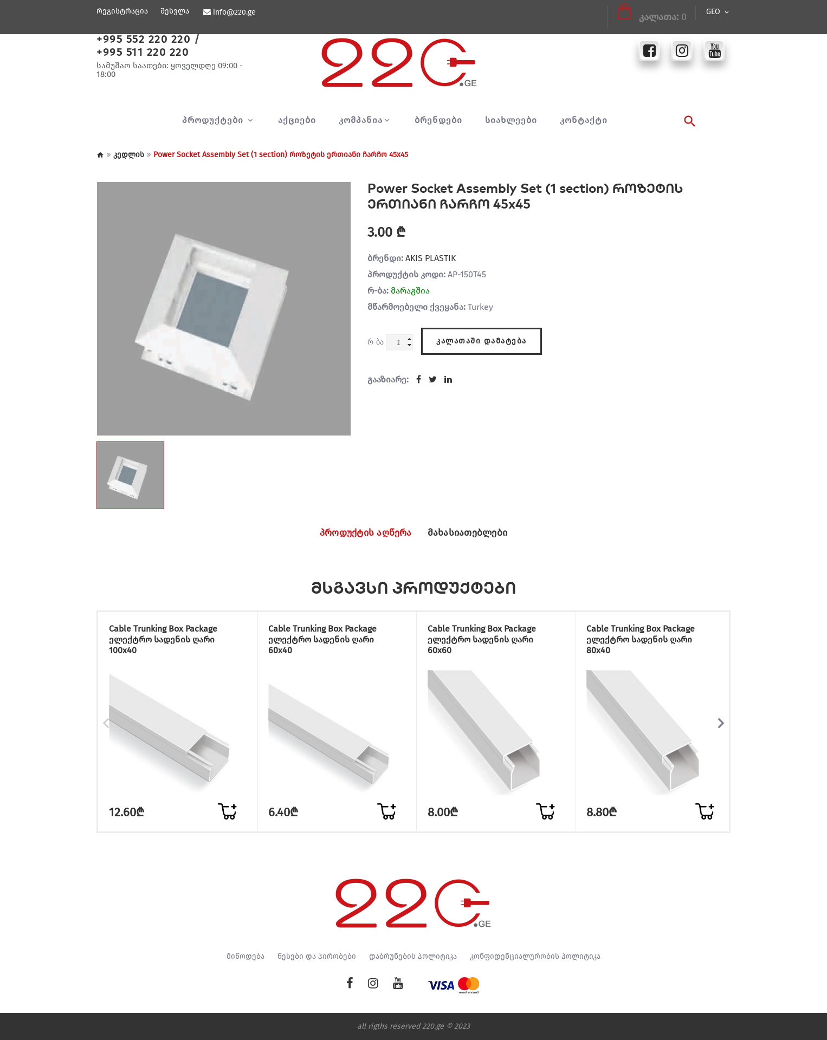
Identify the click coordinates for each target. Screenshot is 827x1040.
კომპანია (361, 120)
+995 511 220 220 (142, 52)
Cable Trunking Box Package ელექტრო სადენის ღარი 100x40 (167, 641)
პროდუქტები (214, 120)
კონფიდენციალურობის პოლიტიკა (535, 956)
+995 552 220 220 (143, 39)
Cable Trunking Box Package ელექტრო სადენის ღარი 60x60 (486, 641)
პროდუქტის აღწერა (359, 533)
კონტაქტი (584, 120)
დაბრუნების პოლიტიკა (413, 956)
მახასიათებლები (474, 533)
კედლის (128, 154)
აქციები (297, 120)
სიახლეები (511, 120)
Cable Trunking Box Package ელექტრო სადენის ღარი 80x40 (645, 641)
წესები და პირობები (316, 956)
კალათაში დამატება (481, 339)
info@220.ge (233, 12)
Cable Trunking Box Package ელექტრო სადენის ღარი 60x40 (327, 641)
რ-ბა (375, 341)
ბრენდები (438, 120)
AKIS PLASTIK (430, 258)
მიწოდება (245, 956)
